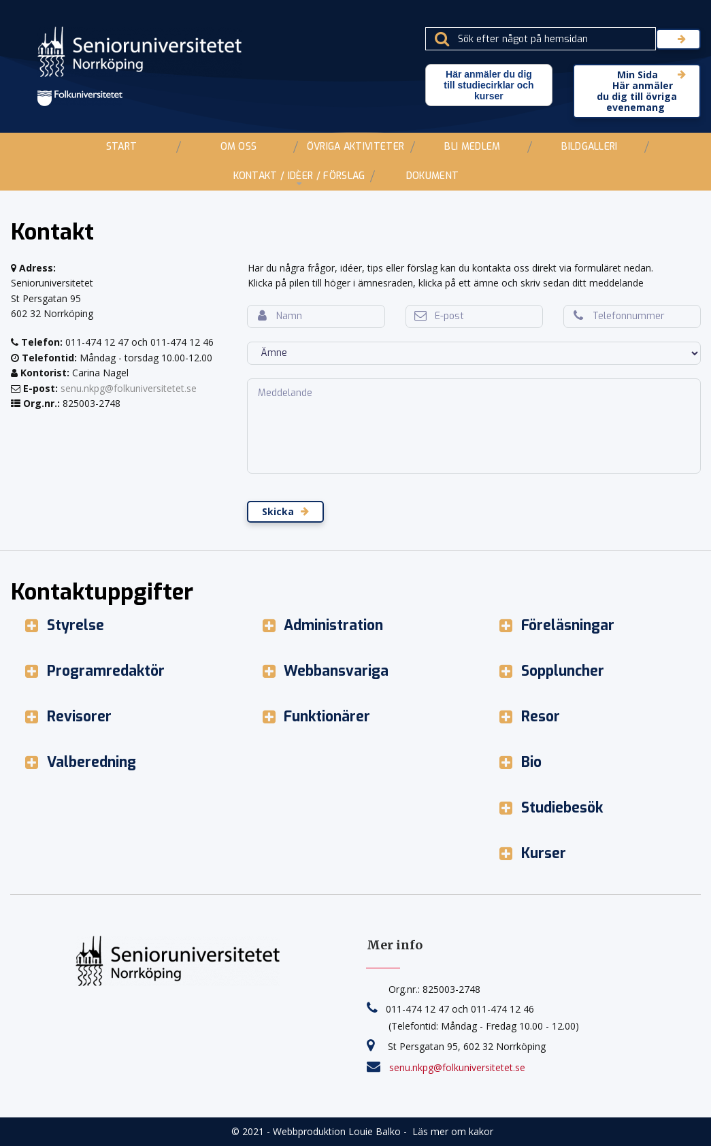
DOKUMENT (432, 175)
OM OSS (238, 146)
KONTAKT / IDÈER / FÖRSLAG (299, 175)
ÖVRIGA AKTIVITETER (356, 146)
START (121, 146)
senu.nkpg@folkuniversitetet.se (129, 388)
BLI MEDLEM (472, 146)
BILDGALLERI (589, 146)
